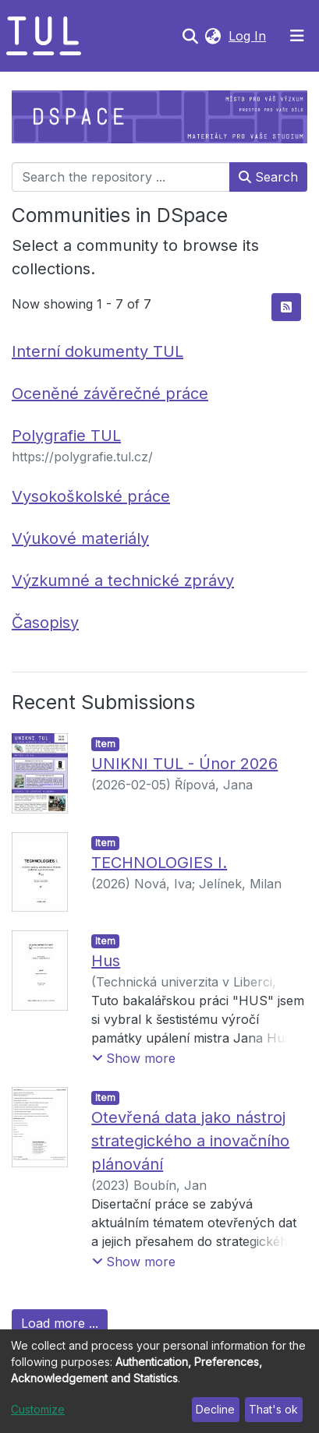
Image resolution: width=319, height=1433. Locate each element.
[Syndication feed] (286, 307)
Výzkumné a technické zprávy (123, 580)
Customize (38, 1409)
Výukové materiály (80, 538)
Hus (105, 960)
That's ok (273, 1409)
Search (268, 177)
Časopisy (45, 622)
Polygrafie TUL (66, 435)
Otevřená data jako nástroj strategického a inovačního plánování (190, 1141)
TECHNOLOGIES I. (159, 862)
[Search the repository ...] (121, 177)
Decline (215, 1409)
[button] (212, 35)
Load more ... (59, 1323)
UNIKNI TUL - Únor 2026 (184, 763)
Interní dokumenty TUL (97, 351)
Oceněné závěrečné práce (110, 393)
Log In (249, 36)
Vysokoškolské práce (91, 496)
